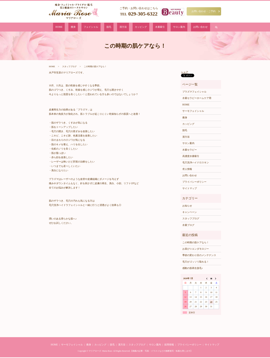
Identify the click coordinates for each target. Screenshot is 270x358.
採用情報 (169, 345)
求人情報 (187, 169)
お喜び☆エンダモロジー (195, 249)
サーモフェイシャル (193, 111)
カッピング (136, 27)
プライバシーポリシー (194, 182)
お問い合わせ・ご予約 (203, 11)
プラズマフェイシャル (194, 92)
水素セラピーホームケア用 (196, 99)
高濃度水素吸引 (190, 157)
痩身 (89, 27)
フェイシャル (102, 27)
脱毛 (114, 27)
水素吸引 (149, 27)
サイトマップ (189, 189)
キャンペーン (189, 213)
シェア (184, 72)
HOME (80, 27)
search (192, 27)
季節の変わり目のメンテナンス (199, 256)
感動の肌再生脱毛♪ (192, 269)
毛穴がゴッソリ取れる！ (195, 262)
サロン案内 (163, 27)
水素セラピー (189, 150)
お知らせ (187, 206)
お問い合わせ (179, 27)
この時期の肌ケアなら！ (195, 243)
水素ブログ (188, 225)
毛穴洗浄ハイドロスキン (195, 163)
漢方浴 (123, 27)
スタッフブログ (69, 67)
